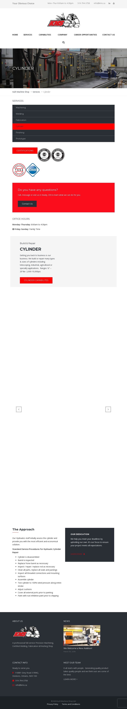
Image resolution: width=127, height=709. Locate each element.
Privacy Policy (52, 704)
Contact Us (27, 204)
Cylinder (19, 126)
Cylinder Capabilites (36, 280)
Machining (21, 107)
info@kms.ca (99, 3)
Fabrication (21, 120)
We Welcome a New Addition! (78, 648)
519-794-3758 (84, 3)
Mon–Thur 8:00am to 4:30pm (60, 3)
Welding (20, 114)
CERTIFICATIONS (24, 150)
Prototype (21, 138)
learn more (79, 554)
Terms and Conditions (71, 704)
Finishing (20, 132)
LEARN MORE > (70, 679)
